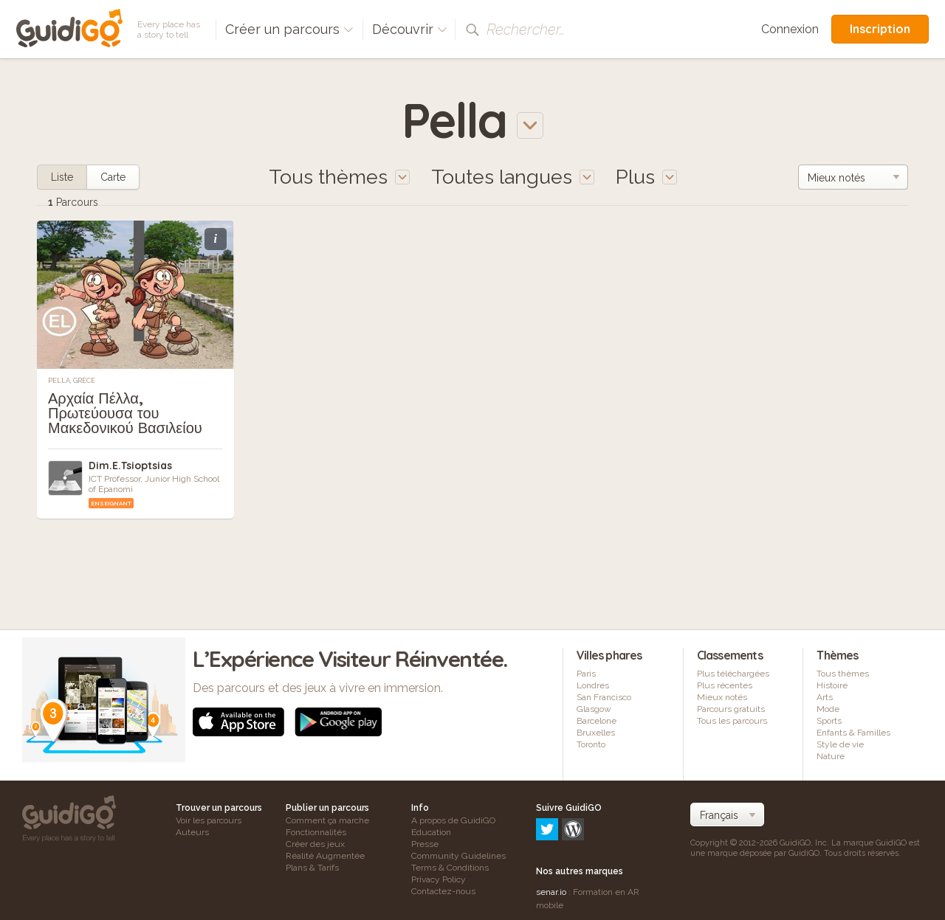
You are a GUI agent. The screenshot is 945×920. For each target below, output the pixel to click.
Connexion (790, 29)
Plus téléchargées (733, 673)
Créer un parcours (289, 29)
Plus (646, 176)
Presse (425, 844)
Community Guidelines (458, 856)
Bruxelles (596, 732)
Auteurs (192, 832)
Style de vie (840, 744)
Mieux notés (722, 697)
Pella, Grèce (71, 380)
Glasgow (594, 709)
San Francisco (604, 697)
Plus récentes (724, 685)
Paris (586, 673)
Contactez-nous (443, 891)
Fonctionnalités (316, 832)
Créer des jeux (315, 844)
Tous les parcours (732, 721)
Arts (825, 697)
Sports (829, 721)
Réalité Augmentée (325, 856)
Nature (831, 756)
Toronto (591, 744)
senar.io (551, 828)
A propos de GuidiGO (453, 820)
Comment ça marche (327, 820)
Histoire (832, 685)
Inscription (880, 28)
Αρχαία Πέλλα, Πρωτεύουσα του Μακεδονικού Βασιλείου (125, 413)
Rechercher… (526, 29)
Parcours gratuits (731, 709)
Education (431, 832)
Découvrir (409, 29)
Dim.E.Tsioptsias (130, 465)
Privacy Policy (438, 879)
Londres (593, 685)
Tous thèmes (843, 673)
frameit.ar (555, 862)
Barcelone (596, 721)
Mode (828, 709)
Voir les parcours (208, 820)
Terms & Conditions (450, 867)
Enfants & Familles (853, 732)
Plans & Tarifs (312, 867)
